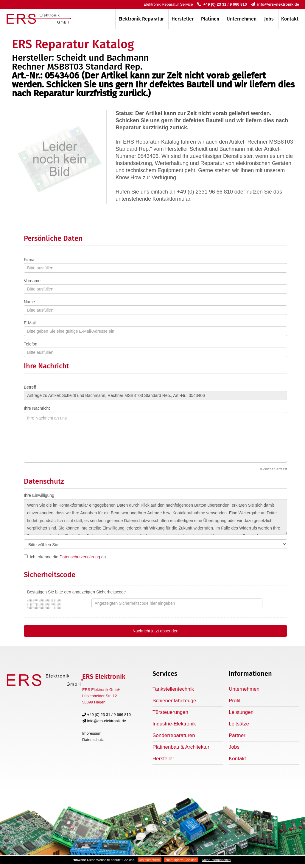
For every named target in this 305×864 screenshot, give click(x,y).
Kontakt (289, 19)
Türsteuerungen (170, 712)
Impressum (91, 733)
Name (29, 301)
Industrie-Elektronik (174, 724)
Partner (237, 735)
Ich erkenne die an (68, 556)
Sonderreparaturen (173, 735)
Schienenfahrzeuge (174, 700)
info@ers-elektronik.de (275, 4)
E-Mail (30, 323)
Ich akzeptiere (149, 860)
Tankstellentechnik (173, 689)
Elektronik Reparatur (141, 19)
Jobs (269, 19)
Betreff (30, 387)
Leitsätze (239, 724)
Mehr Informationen (216, 860)
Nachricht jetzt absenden (155, 631)
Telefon (30, 344)
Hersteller (183, 19)
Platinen (210, 19)
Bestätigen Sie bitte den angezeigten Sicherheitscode (76, 592)
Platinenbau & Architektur (180, 747)
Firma (29, 259)
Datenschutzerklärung (80, 556)
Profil (234, 700)
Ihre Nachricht (37, 408)
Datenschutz (93, 739)
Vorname (32, 280)
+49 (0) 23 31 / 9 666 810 (222, 4)
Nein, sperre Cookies (181, 860)
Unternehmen (241, 19)
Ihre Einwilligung (39, 495)
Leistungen (241, 712)
